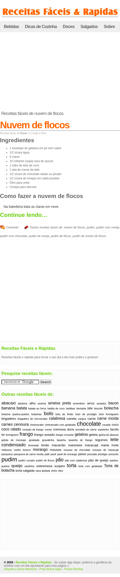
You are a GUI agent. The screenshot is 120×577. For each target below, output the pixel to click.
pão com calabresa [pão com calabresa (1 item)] (76, 460)
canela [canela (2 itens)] (71, 418)
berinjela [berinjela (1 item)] (81, 408)
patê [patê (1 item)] (47, 454)
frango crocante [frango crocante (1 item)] (65, 434)
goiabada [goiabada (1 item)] (34, 440)
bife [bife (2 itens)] (90, 408)
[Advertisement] (60, 71)
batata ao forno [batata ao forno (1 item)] (37, 408)
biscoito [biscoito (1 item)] (98, 408)
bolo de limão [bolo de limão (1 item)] (64, 414)
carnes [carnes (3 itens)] (7, 424)
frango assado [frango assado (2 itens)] (44, 434)
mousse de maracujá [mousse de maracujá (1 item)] (105, 449)
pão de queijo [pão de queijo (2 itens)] (98, 460)
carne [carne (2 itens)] (91, 418)
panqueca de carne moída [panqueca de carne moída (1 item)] (28, 454)
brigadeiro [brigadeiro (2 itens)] (8, 418)
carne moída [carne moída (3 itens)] (108, 418)
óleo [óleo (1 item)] (60, 470)
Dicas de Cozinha (41, 26)
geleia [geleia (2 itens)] (93, 434)
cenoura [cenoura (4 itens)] (21, 424)
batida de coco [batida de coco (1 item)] (56, 408)
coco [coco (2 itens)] (115, 424)
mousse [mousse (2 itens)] (55, 450)
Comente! (12, 227)
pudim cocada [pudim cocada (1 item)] (26, 460)
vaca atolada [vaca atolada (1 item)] (42, 470)
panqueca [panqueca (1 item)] (7, 454)
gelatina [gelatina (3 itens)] (81, 434)
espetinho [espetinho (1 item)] (103, 429)
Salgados (89, 26)
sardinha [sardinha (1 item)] (29, 466)
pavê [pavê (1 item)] (53, 454)
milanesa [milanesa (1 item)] (6, 449)
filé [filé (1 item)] (3, 434)
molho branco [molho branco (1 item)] (22, 449)
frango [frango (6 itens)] (26, 434)
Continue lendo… (24, 215)
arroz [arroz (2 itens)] (91, 403)
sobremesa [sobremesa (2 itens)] (44, 466)
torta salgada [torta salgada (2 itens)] (25, 470)
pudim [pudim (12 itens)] (9, 459)
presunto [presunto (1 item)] (113, 454)
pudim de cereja (39, 236)
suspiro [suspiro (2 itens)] (59, 466)
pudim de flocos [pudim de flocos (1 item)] (45, 460)
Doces (68, 26)
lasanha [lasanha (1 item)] (61, 440)
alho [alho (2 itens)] (32, 403)
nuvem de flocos (74, 227)
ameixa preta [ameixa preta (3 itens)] (59, 403)
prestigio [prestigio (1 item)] (103, 454)
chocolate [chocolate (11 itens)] (89, 424)
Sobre (109, 26)
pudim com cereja (107, 227)
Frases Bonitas (73, 569)
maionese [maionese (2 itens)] (75, 445)
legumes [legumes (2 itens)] (101, 440)
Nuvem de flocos (34, 125)
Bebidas (11, 26)
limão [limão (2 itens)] (45, 445)
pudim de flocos (61, 236)
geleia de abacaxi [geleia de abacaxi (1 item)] (109, 434)
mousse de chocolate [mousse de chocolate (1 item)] (77, 449)
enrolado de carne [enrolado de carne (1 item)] (86, 429)
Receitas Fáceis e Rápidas (34, 562)
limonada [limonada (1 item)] (33, 445)
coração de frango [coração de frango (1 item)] (32, 429)
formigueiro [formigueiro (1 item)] (12, 434)
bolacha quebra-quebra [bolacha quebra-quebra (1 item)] (15, 414)
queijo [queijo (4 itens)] (17, 465)
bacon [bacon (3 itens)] (114, 403)
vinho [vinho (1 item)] (54, 470)
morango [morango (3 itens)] (40, 449)
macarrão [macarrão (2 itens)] (58, 445)
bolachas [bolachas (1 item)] (36, 414)
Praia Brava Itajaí (50, 569)
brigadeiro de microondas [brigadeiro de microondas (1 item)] (32, 418)
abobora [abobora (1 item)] (22, 403)
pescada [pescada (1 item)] (92, 454)
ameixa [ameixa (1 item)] (42, 403)
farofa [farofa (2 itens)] (114, 429)
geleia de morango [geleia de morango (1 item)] (13, 440)
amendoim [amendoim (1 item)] (79, 403)
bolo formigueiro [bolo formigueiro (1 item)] (109, 414)
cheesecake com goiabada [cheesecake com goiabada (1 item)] (60, 424)
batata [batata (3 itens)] (22, 408)
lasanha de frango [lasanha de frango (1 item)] (80, 440)
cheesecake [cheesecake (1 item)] (37, 424)
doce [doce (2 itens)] (70, 429)
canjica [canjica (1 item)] (82, 418)
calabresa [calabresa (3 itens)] (57, 418)
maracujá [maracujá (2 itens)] (91, 445)
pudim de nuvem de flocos (89, 236)
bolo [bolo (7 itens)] (48, 413)
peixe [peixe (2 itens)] (82, 454)
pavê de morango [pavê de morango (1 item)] (67, 454)
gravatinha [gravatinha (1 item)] (48, 440)
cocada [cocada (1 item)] (106, 424)
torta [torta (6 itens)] (71, 465)
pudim (91, 227)
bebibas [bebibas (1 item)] (70, 408)
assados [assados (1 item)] (101, 403)
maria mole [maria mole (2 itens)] (110, 445)
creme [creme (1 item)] (48, 429)
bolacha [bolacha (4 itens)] (111, 408)
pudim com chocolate (13, 236)
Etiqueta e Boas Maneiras (20, 569)
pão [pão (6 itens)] (59, 459)
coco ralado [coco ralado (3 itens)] (11, 429)
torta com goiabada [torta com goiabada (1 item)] (90, 466)
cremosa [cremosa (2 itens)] (59, 429)
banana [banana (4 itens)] (8, 408)
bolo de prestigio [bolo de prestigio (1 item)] (86, 414)
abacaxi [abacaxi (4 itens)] (8, 403)
